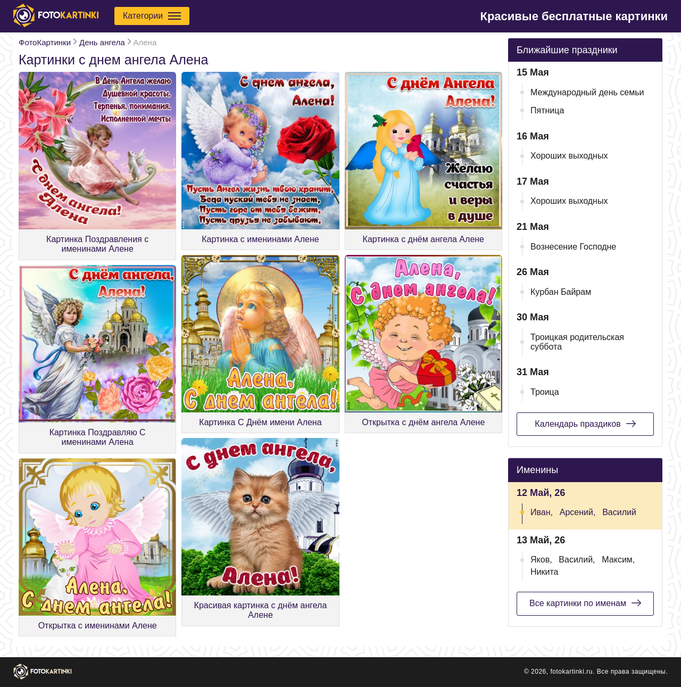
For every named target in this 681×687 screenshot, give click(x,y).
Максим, (618, 559)
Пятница (547, 110)
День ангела (101, 42)
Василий (619, 512)
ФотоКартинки (45, 42)
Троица (544, 391)
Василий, (577, 559)
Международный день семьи (587, 92)
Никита (544, 571)
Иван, (541, 512)
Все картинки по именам (585, 603)
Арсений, (578, 512)
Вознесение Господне (573, 246)
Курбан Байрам (560, 291)
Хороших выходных (569, 155)
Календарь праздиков (585, 423)
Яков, (541, 559)
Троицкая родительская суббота (577, 342)
